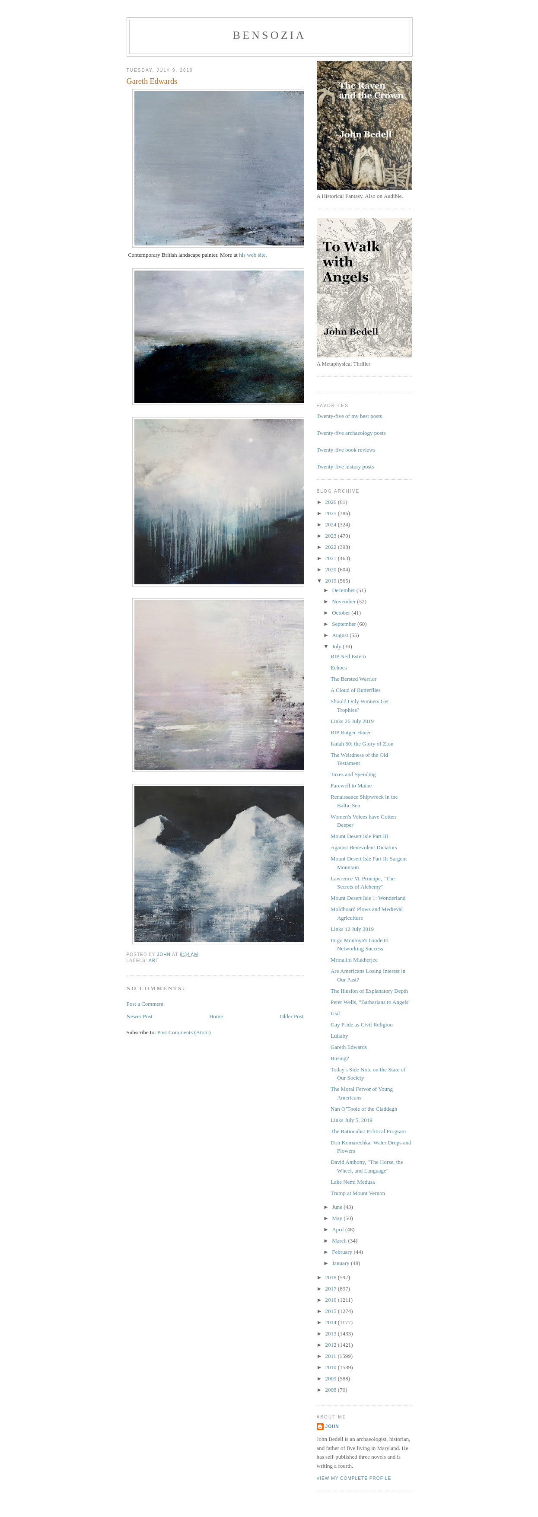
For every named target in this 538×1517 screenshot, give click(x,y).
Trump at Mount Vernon (358, 1193)
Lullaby (339, 1036)
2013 (331, 1333)
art (154, 960)
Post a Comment (145, 1004)
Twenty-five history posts (345, 466)
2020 (331, 569)
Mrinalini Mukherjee (354, 959)
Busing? (340, 1058)
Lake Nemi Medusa (353, 1182)
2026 (331, 502)
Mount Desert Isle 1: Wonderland (368, 898)
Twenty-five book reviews (346, 449)
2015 (331, 1311)
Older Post (291, 1016)
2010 (331, 1367)
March (340, 1240)
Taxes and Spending (353, 774)
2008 (331, 1389)
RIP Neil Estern (348, 656)
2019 (331, 580)
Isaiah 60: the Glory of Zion (362, 743)
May (338, 1218)
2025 (331, 513)
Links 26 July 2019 (352, 721)
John (332, 1426)
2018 (331, 1277)
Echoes (339, 667)
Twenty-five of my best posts (349, 416)
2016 (331, 1300)
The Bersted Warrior (353, 679)
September (344, 624)
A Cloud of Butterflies (356, 690)
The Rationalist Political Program (368, 1131)
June (338, 1207)
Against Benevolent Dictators (364, 847)
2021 (331, 558)
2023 (331, 535)
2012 (331, 1345)
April (338, 1229)
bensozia (269, 35)
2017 (331, 1288)
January (341, 1263)
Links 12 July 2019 (352, 929)
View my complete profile (354, 1478)
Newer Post (140, 1016)
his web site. (253, 255)
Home (216, 1016)
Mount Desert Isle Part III (359, 836)
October (341, 612)
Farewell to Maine (351, 785)
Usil (335, 1013)
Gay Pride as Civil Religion (362, 1024)
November (344, 601)
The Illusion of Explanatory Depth (369, 991)
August (341, 635)
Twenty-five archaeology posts (351, 433)
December (344, 590)
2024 (331, 524)
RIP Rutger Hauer (351, 732)
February (342, 1252)
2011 (331, 1356)
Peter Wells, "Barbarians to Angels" (371, 1002)
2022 (331, 547)
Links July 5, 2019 (351, 1120)
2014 (331, 1322)
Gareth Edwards (349, 1047)
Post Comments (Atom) (184, 1032)
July (337, 646)
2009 (331, 1378)
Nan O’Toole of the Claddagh (364, 1109)
